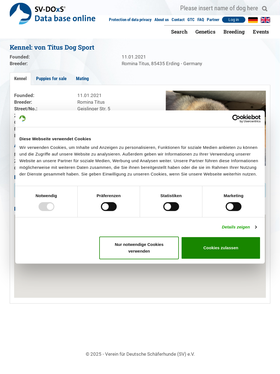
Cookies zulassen (220, 247)
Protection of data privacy (130, 19)
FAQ (200, 19)
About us (161, 19)
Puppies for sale (51, 78)
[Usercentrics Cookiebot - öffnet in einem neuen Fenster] (236, 119)
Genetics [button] (205, 31)
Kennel (20, 78)
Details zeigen (236, 227)
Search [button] (179, 31)
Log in (233, 19)
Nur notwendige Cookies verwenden (139, 247)
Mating (82, 78)
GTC (191, 19)
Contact (178, 19)
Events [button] (261, 31)
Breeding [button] (234, 31)
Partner (213, 19)
